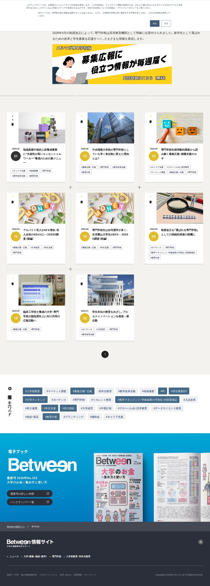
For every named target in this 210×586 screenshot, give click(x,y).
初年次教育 (105, 391)
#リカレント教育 (101, 400)
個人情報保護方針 (29, 574)
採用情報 (78, 574)
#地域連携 (148, 391)
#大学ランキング (35, 400)
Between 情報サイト (16, 526)
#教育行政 (51, 417)
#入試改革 (190, 400)
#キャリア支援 (114, 417)
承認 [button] (155, 23)
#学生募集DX (179, 391)
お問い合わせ (65, 574)
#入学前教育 (32, 391)
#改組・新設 (32, 417)
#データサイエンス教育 (167, 408)
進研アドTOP (13, 574)
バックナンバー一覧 (22, 502)
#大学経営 (87, 408)
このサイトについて (48, 574)
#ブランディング (74, 417)
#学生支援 (50, 408)
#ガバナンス (59, 400)
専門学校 (56, 556)
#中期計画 (105, 408)
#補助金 (94, 417)
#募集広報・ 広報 (82, 391)
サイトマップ (90, 574)
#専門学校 (79, 400)
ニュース (14, 556)
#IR (163, 391)
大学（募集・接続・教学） (35, 556)
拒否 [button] (166, 23)
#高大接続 (68, 408)
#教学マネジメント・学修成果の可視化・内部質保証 (147, 400)
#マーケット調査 (56, 391)
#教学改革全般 (127, 391)
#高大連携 (31, 408)
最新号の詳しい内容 (22, 493)
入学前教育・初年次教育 (78, 556)
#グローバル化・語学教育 (132, 408)
